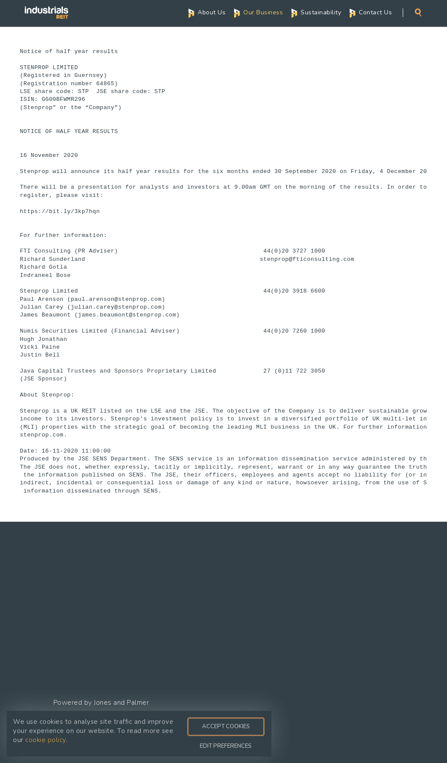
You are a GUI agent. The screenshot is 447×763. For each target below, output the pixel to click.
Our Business (263, 12)
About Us (211, 12)
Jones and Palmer (121, 702)
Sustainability (321, 12)
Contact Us (375, 12)
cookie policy (45, 740)
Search (418, 12)
